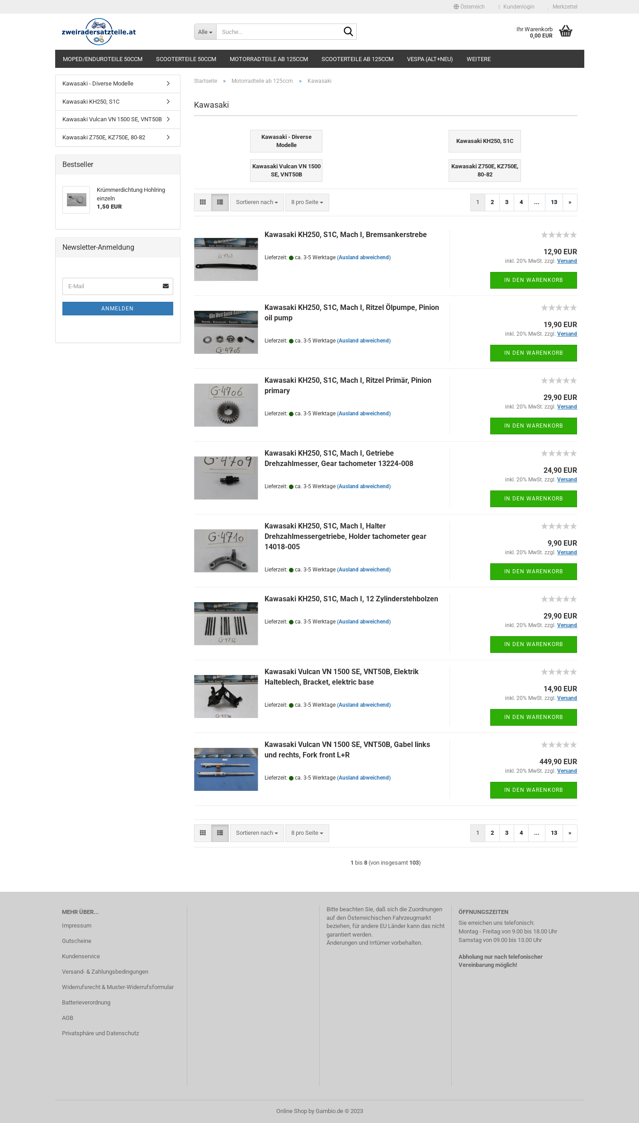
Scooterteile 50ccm (186, 59)
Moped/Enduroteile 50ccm (102, 59)
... (537, 202)
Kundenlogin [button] (516, 7)
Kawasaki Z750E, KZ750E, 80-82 (103, 137)
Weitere (479, 59)
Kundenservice (81, 956)
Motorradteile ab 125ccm (269, 59)
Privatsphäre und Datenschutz (100, 1033)
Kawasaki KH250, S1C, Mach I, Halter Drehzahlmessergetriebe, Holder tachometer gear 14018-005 (345, 536)
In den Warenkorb (533, 280)
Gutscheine (76, 940)
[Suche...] (205, 32)
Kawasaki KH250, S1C (90, 101)
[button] (469, 7)
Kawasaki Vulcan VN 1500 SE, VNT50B (112, 119)
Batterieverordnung (86, 1002)
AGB (67, 1017)
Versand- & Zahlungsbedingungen (105, 971)
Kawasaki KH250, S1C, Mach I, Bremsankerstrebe (346, 234)
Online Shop (291, 1111)
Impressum (76, 925)
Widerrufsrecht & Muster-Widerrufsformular (118, 987)
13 (554, 202)
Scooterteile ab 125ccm (357, 59)
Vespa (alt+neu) (430, 59)
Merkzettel (562, 7)
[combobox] (257, 202)
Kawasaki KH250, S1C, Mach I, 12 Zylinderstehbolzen (351, 599)
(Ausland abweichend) (364, 257)
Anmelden (117, 308)
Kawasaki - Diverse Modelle (97, 83)
